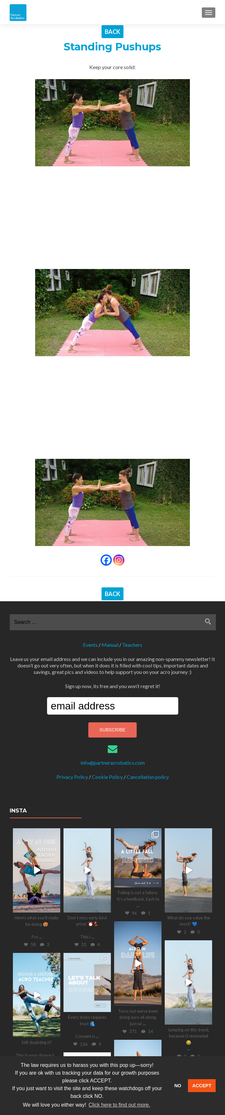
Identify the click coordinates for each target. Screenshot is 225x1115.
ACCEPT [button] (201, 1085)
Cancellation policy (148, 777)
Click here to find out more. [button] (119, 1105)
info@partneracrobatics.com (113, 762)
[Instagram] (118, 560)
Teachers (132, 645)
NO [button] (177, 1085)
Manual (110, 645)
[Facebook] (106, 560)
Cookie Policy (107, 777)
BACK (112, 31)
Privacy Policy (72, 777)
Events (90, 645)
